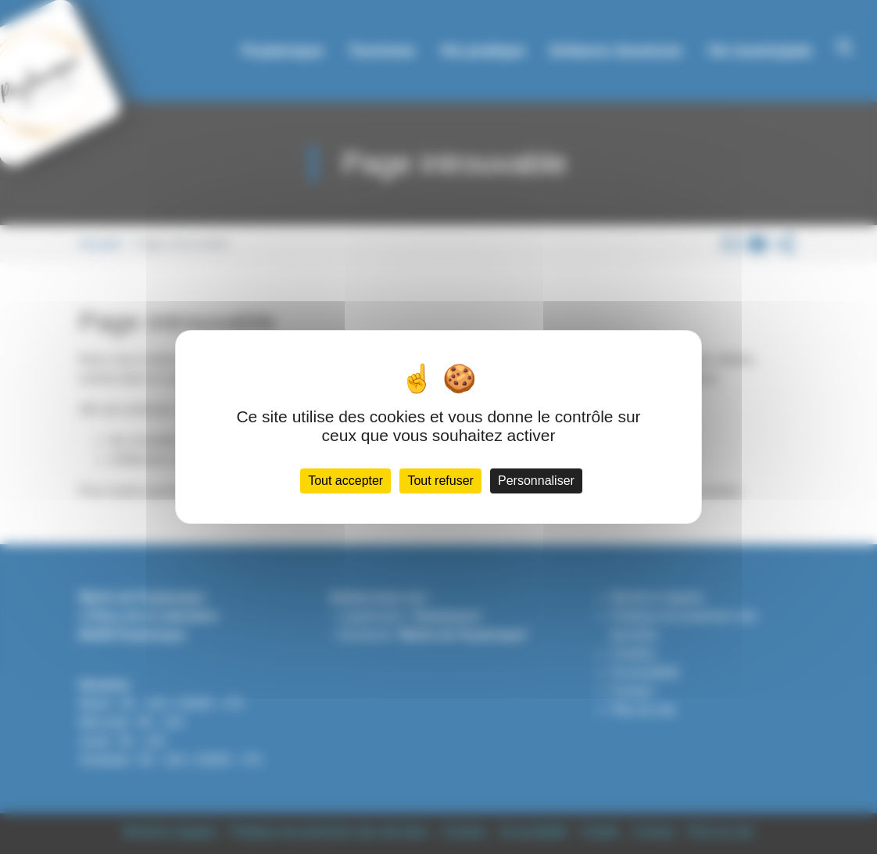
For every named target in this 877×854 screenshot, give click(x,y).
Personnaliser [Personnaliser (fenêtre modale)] (536, 480)
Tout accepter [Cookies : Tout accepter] (345, 480)
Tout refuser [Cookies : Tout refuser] (440, 480)
